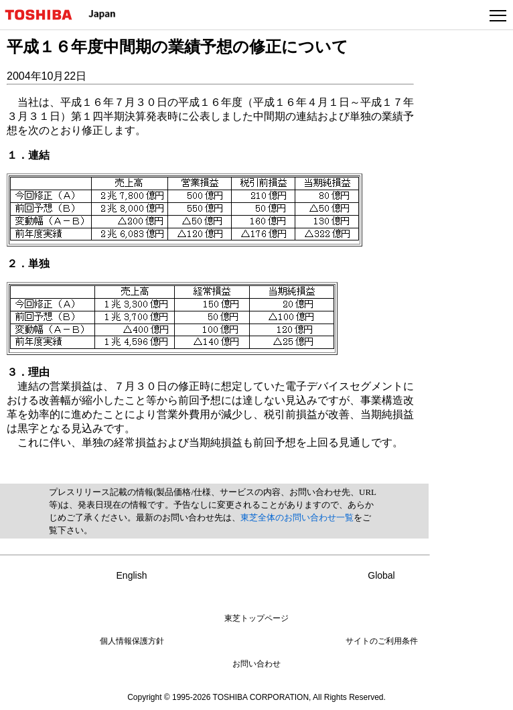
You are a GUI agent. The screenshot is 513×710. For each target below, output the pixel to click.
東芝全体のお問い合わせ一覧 (297, 517)
